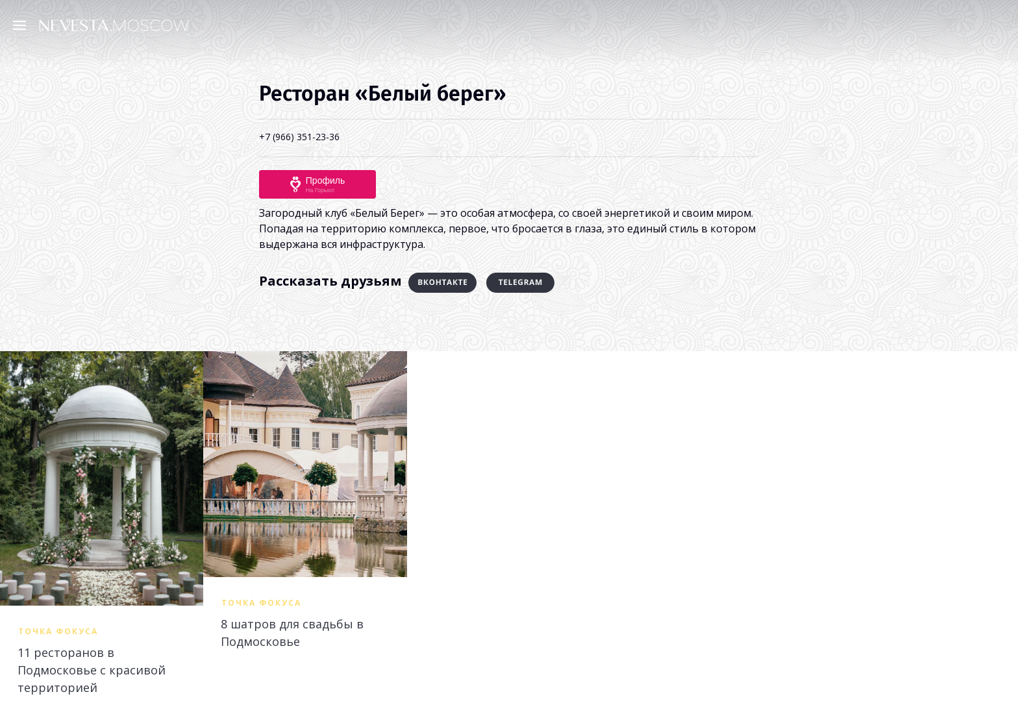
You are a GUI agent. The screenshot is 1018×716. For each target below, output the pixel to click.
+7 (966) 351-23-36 (299, 136)
